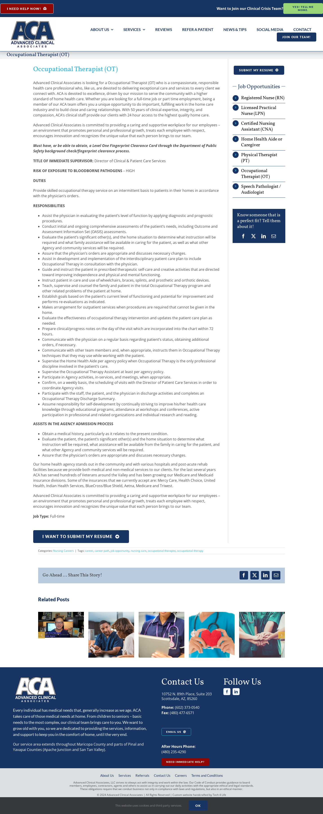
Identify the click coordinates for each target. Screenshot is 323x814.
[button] (41, 635)
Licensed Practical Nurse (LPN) (258, 111)
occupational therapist (162, 551)
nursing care (138, 551)
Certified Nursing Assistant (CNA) (258, 126)
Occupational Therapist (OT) (255, 174)
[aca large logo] (33, 22)
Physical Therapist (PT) (259, 158)
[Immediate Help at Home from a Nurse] (27, 9)
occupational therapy (190, 551)
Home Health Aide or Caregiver (261, 142)
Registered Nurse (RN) (262, 98)
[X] (253, 236)
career (89, 551)
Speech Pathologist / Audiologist (261, 190)
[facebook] (226, 691)
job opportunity (120, 551)
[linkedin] (236, 691)
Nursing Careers (63, 551)
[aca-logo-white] (35, 678)
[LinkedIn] (263, 236)
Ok (198, 805)
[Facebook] (243, 236)
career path (102, 551)
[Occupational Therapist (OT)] (81, 536)
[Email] (273, 236)
